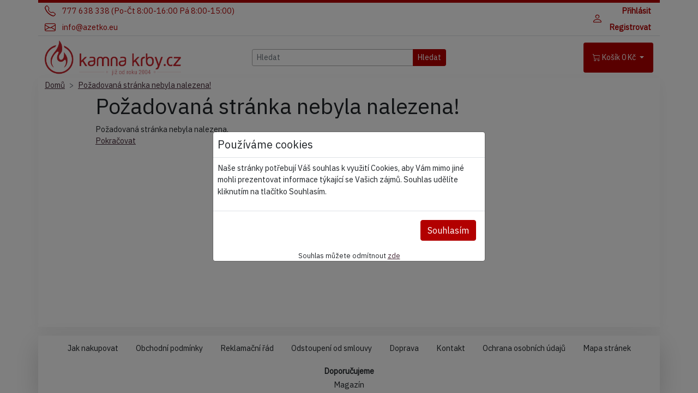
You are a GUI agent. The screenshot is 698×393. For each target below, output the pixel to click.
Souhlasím (448, 230)
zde (394, 255)
